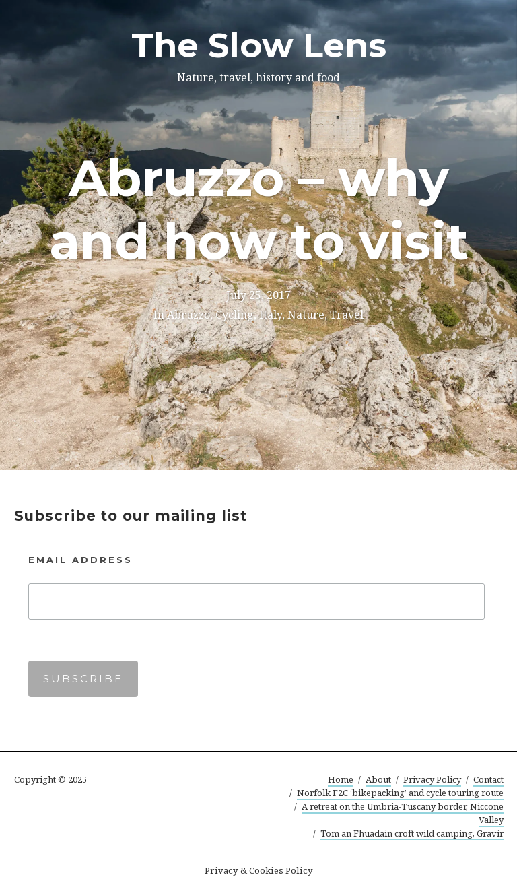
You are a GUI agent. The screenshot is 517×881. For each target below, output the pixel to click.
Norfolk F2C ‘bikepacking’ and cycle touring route (400, 793)
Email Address (80, 559)
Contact (488, 779)
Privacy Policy (432, 779)
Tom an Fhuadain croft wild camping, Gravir (412, 833)
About (378, 779)
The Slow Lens (258, 45)
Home (340, 779)
